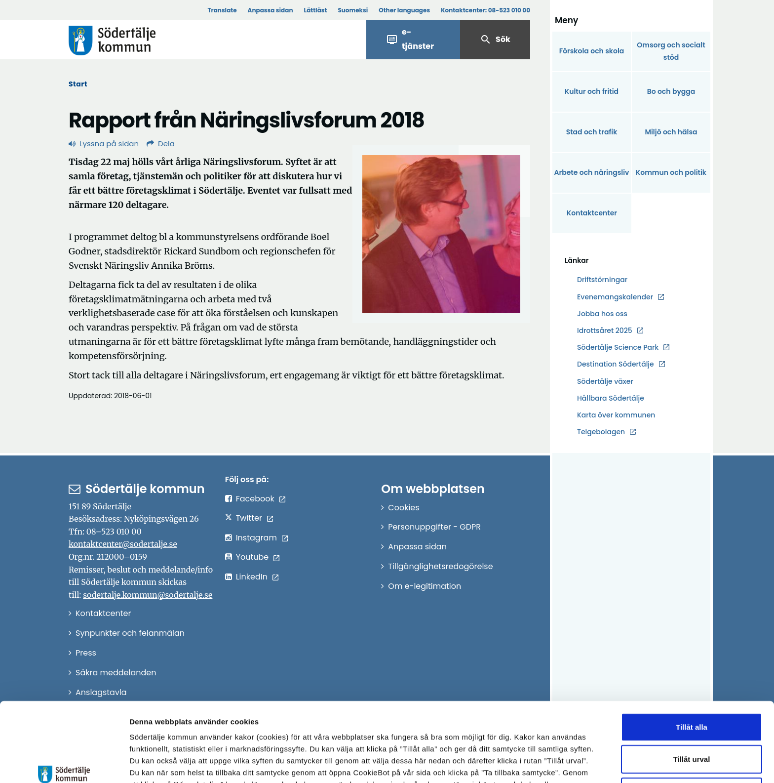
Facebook (255, 498)
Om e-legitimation (424, 586)
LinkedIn (252, 576)
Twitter (249, 518)
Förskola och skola (591, 51)
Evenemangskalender (615, 297)
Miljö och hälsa (671, 132)
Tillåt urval (691, 695)
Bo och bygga (671, 91)
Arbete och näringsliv (591, 172)
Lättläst (315, 10)
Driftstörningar (602, 280)
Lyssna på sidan (104, 143)
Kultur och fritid (592, 91)
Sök (495, 39)
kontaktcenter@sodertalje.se (123, 544)
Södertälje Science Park (617, 347)
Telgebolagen (601, 432)
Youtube (252, 557)
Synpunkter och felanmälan (130, 633)
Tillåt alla (691, 662)
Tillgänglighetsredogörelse (440, 566)
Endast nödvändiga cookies (691, 727)
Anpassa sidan (270, 10)
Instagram (256, 537)
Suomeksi (353, 10)
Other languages (404, 10)
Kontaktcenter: (485, 10)
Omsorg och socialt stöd (671, 51)
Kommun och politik (671, 172)
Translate (221, 10)
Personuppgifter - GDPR (434, 527)
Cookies (403, 507)
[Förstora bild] (441, 234)
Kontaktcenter (592, 213)
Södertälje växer (605, 381)
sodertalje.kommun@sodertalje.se (147, 595)
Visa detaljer (541, 763)
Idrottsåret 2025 (604, 330)
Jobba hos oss (602, 314)
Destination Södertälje (615, 364)
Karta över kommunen (616, 415)
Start (78, 84)
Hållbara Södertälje (610, 398)
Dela (161, 143)
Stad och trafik (592, 132)
